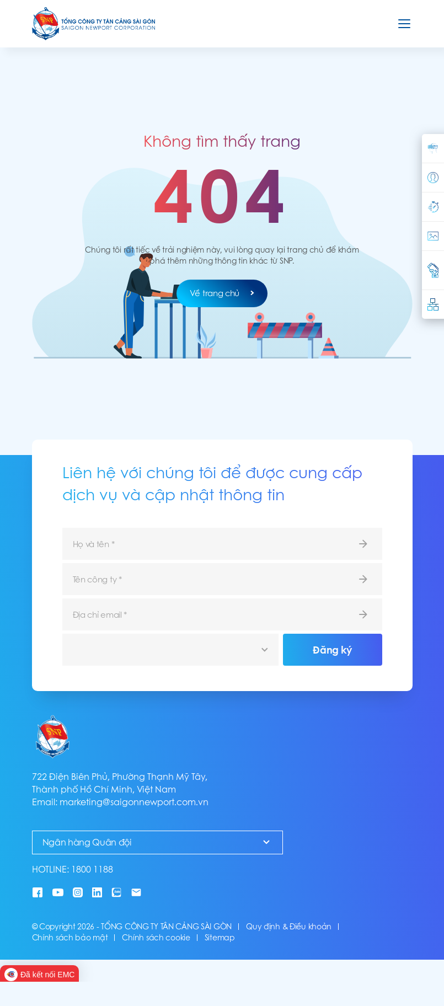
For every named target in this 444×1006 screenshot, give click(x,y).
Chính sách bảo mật (70, 937)
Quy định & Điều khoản (288, 926)
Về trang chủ (222, 293)
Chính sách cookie (156, 937)
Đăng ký (332, 650)
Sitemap (220, 937)
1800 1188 (92, 869)
